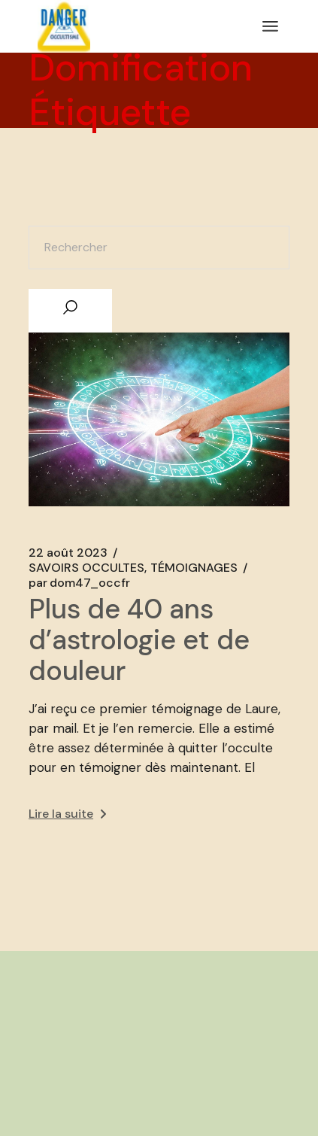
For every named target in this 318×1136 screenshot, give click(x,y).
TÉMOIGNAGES (194, 568)
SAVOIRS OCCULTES (86, 568)
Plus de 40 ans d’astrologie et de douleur (139, 639)
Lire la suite (67, 814)
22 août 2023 (68, 552)
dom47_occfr (79, 583)
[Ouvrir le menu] (270, 26)
